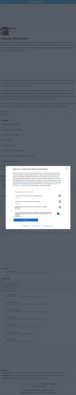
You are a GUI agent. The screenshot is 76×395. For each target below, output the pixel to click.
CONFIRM (26, 220)
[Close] (67, 169)
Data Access (36, 226)
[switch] (59, 196)
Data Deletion (26, 226)
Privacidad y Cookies (47, 226)
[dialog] (38, 197)
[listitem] (38, 192)
